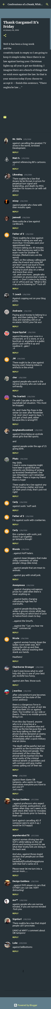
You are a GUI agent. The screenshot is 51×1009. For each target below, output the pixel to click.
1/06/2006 (24, 201)
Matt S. (16, 158)
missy (15, 201)
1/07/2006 (34, 799)
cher (15, 377)
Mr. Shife (17, 139)
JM (14, 358)
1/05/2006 (27, 139)
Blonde (16, 549)
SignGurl (17, 919)
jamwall (17, 217)
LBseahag (18, 174)
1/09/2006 (23, 943)
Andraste (17, 311)
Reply (15, 152)
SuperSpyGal (19, 332)
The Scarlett (19, 396)
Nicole (16, 638)
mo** (15, 900)
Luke (15, 943)
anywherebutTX (21, 835)
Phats (15, 458)
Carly (15, 502)
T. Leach (17, 294)
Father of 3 (18, 234)
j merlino (17, 691)
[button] (5, 36)
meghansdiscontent (23, 430)
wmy (15, 775)
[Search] (47, 4)
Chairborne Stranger (23, 667)
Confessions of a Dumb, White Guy (27, 4)
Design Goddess (21, 799)
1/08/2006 (34, 881)
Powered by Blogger (25, 1005)
